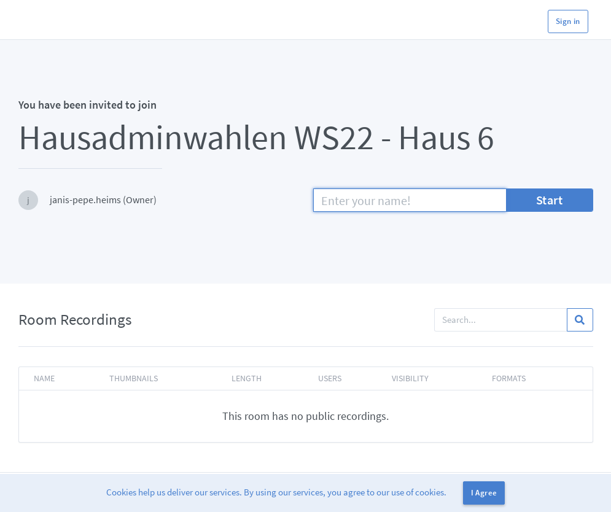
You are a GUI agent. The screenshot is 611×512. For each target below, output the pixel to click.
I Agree (484, 492)
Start (549, 200)
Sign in (568, 21)
